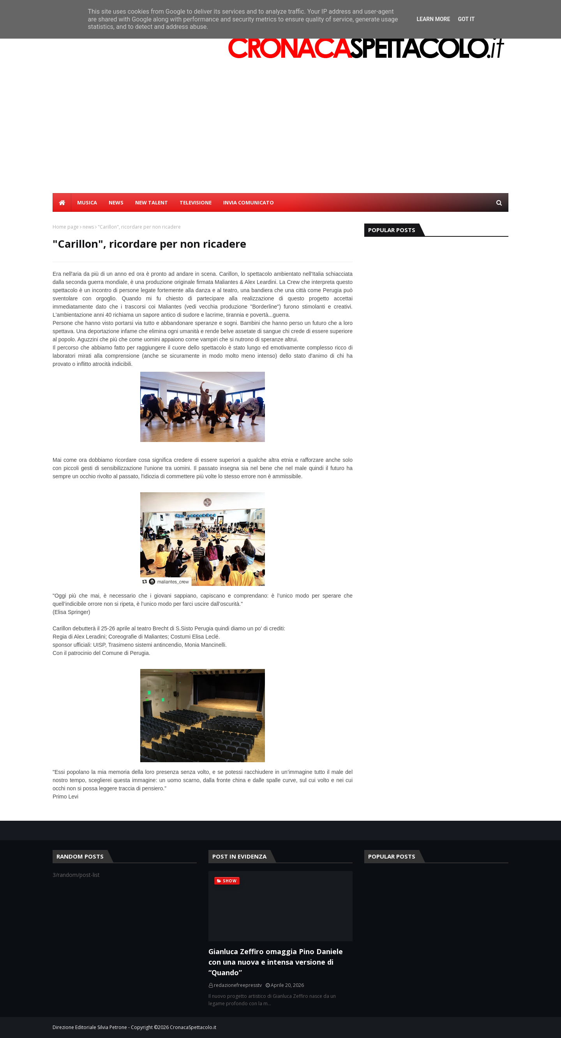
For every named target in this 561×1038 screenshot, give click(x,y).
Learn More (433, 19)
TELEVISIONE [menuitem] (196, 202)
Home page (66, 227)
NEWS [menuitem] (116, 202)
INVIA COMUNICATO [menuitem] (248, 202)
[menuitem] (62, 202)
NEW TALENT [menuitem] (151, 202)
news (88, 227)
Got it (466, 19)
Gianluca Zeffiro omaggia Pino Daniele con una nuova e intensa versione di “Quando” (275, 962)
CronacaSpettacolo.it (193, 1027)
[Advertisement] (280, 134)
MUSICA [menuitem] (87, 202)
